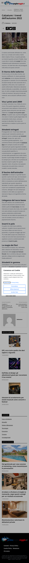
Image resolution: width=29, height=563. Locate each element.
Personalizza (14, 286)
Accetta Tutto (14, 292)
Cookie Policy (6, 282)
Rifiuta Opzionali (14, 289)
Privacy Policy (15, 282)
